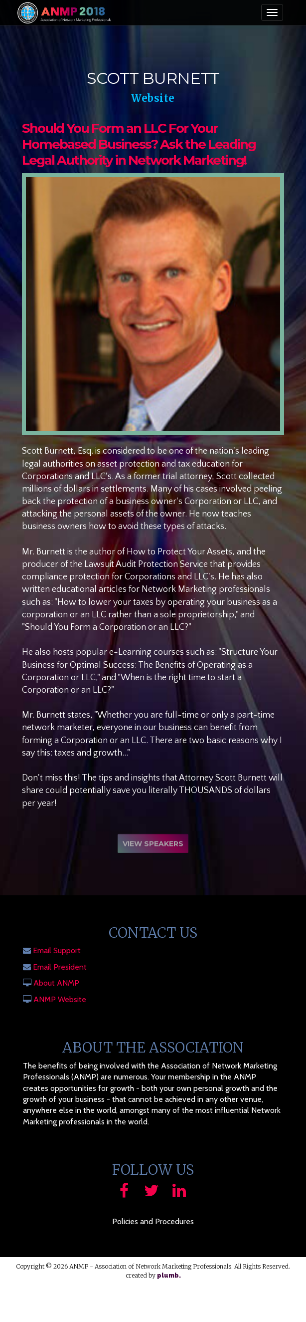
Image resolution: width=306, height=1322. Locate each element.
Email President (60, 967)
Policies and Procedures (153, 1221)
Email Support (57, 950)
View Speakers (153, 845)
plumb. (169, 1275)
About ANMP (56, 983)
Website (153, 98)
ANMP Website (59, 999)
